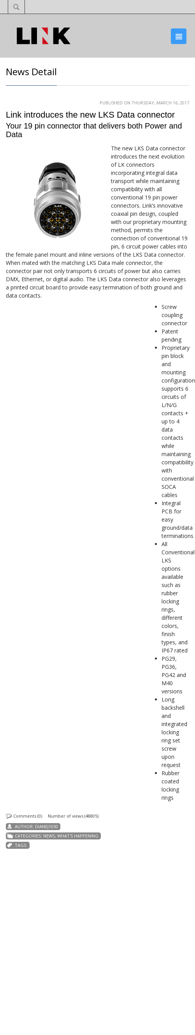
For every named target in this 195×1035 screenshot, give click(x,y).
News (49, 836)
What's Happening (77, 836)
